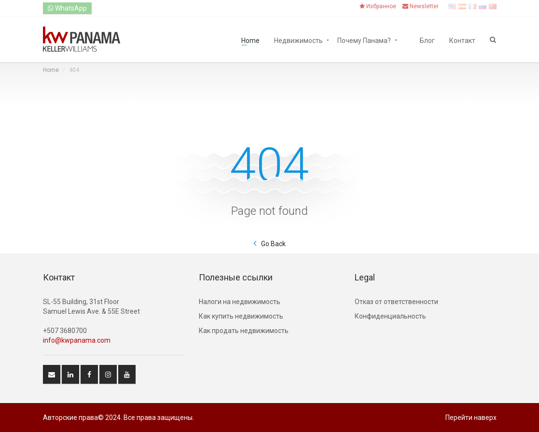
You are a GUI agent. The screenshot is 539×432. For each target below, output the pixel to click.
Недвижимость (298, 40)
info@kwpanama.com (77, 340)
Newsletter (420, 6)
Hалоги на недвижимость (239, 302)
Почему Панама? (364, 40)
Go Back (273, 244)
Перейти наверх (471, 417)
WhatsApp (67, 8)
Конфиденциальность (390, 316)
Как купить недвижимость (241, 316)
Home (250, 40)
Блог (427, 40)
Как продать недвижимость (244, 330)
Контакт (462, 40)
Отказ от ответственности (396, 302)
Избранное (377, 6)
